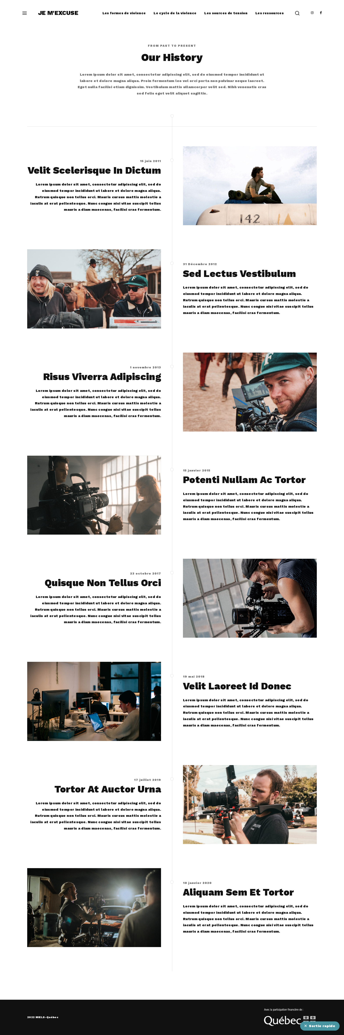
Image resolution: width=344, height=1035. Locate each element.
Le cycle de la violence (175, 13)
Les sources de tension (225, 13)
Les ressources (269, 13)
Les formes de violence (124, 13)
